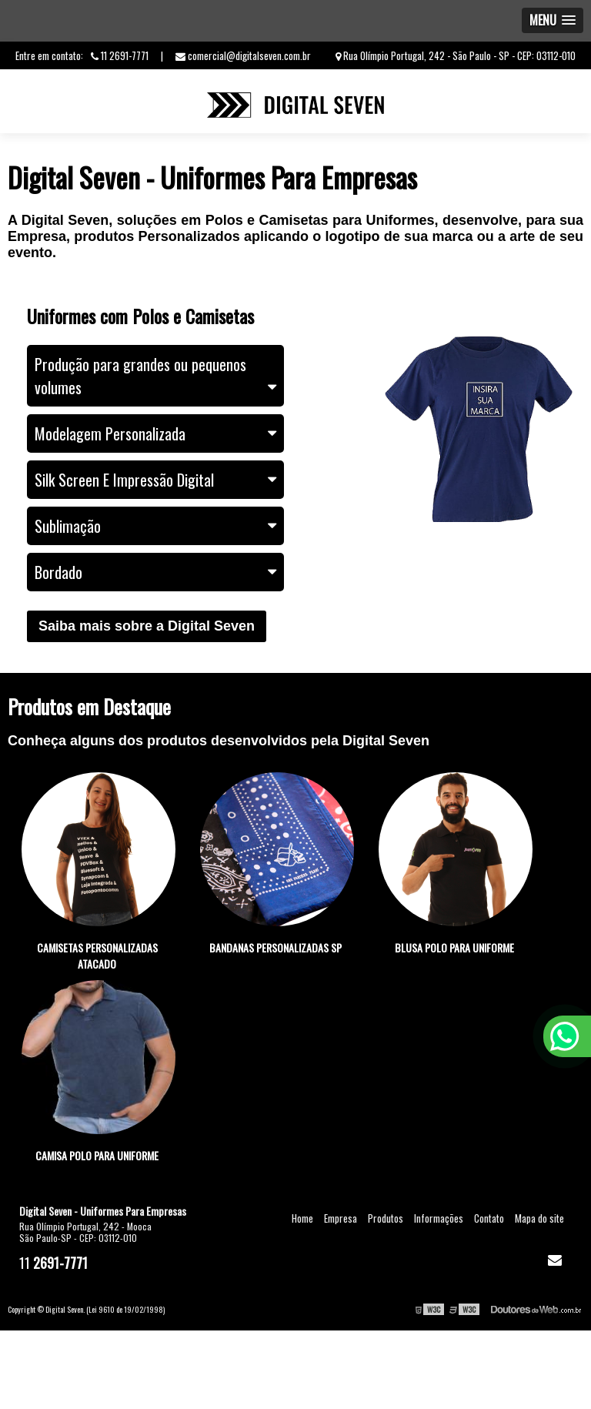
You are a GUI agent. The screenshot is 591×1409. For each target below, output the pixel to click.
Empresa (340, 1218)
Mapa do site (539, 1218)
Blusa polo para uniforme (454, 947)
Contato (489, 1218)
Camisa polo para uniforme (97, 1155)
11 (53, 1262)
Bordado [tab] (155, 572)
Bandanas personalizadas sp (275, 947)
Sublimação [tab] (155, 525)
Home (302, 1218)
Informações (438, 1218)
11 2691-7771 (120, 55)
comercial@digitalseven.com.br (243, 55)
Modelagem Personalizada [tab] (155, 433)
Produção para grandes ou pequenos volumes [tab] (155, 376)
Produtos (385, 1218)
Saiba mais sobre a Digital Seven (146, 626)
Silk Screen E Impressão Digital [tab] (155, 479)
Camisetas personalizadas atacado (97, 955)
